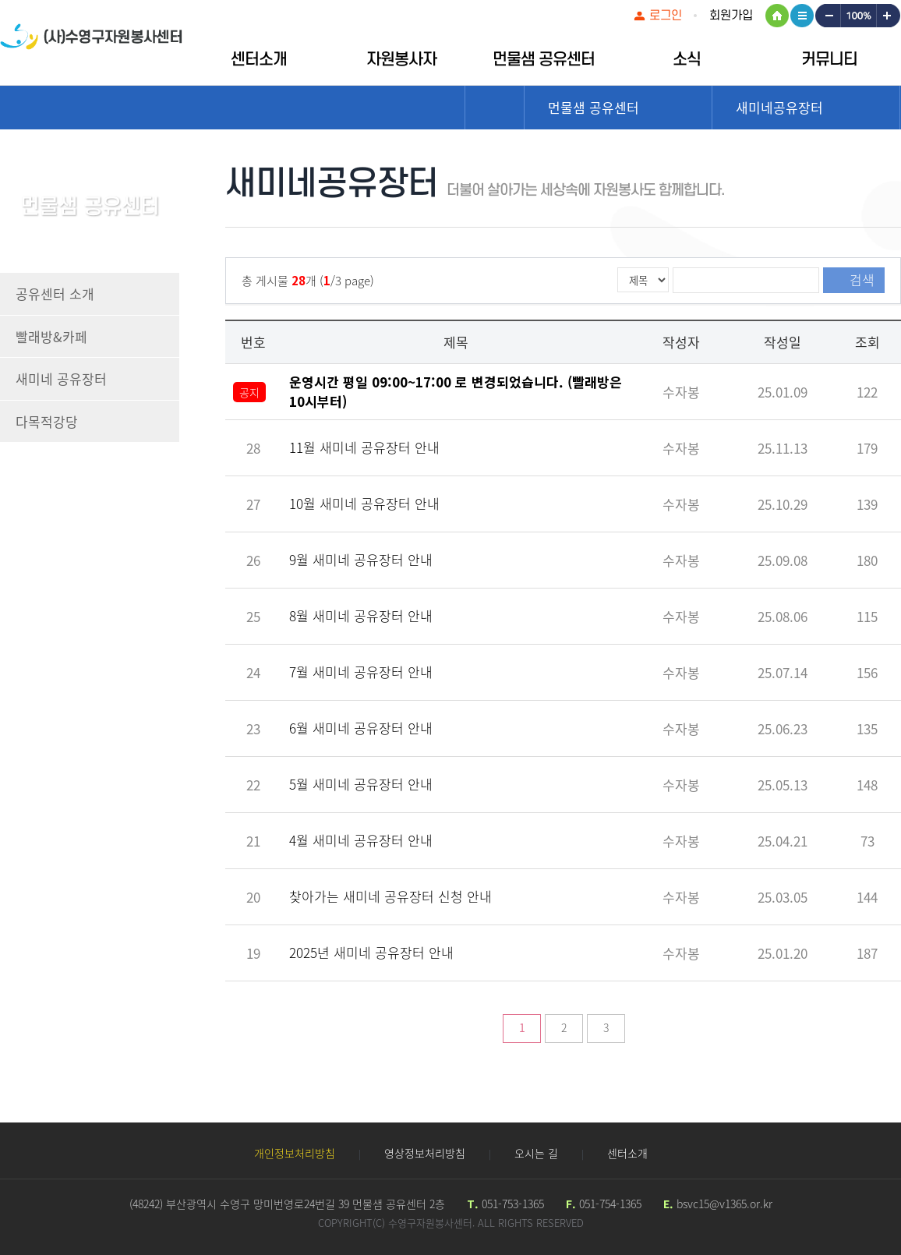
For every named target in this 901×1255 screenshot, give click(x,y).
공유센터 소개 (55, 293)
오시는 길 (536, 1153)
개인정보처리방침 (294, 1153)
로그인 (665, 16)
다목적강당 (47, 421)
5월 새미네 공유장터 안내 (361, 784)
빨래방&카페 (51, 336)
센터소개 (259, 60)
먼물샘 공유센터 (544, 60)
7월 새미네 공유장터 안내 (361, 671)
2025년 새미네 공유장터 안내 (371, 952)
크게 (888, 15)
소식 (687, 60)
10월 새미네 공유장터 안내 (364, 503)
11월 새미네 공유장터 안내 (364, 447)
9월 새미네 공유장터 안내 (361, 559)
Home (494, 107)
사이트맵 (802, 15)
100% (857, 15)
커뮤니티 (829, 60)
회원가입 (731, 16)
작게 (826, 15)
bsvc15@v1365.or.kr (724, 1203)
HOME (777, 15)
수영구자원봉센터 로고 (91, 44)
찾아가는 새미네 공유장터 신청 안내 (390, 896)
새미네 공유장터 (61, 378)
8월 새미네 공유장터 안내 (361, 615)
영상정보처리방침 (424, 1153)
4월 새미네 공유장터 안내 (361, 840)
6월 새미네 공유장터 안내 (361, 727)
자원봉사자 (401, 60)
